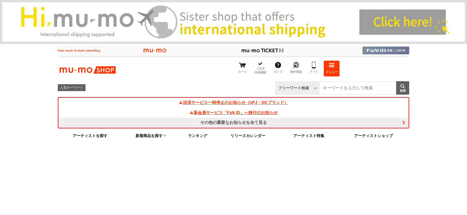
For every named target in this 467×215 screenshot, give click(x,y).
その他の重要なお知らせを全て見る (233, 122)
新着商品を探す (149, 135)
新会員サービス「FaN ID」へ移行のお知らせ (233, 112)
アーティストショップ (373, 135)
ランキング (197, 135)
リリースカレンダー (248, 135)
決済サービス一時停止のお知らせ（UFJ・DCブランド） (234, 102)
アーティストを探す (90, 135)
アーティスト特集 (308, 135)
